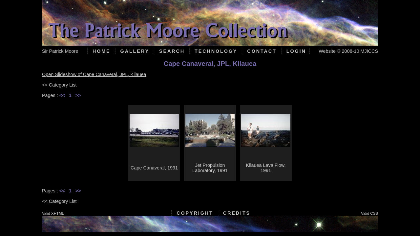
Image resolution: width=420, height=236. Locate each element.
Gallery (134, 51)
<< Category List (59, 85)
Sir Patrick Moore (60, 51)
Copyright (195, 213)
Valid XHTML (53, 213)
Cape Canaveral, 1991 (154, 167)
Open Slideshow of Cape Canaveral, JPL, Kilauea (94, 74)
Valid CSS (369, 213)
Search (172, 51)
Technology (216, 51)
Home (102, 51)
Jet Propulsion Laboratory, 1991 (210, 168)
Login (296, 51)
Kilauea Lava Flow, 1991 (266, 168)
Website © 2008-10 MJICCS (348, 51)
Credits (236, 213)
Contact (261, 51)
